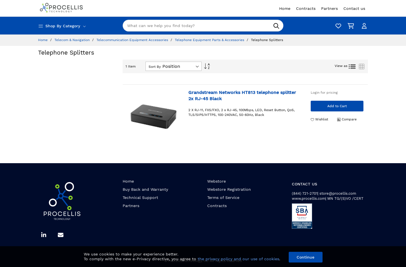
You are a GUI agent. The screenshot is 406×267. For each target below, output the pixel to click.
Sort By (155, 67)
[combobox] (203, 26)
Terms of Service (223, 197)
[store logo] (62, 8)
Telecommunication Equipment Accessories (132, 40)
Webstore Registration (229, 189)
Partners (131, 205)
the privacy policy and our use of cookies (238, 259)
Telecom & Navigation (72, 40)
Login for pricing (324, 93)
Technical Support (140, 197)
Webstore (216, 181)
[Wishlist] (337, 26)
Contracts (217, 205)
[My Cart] (349, 26)
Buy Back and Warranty (145, 189)
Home (43, 40)
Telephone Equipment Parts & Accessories (210, 40)
